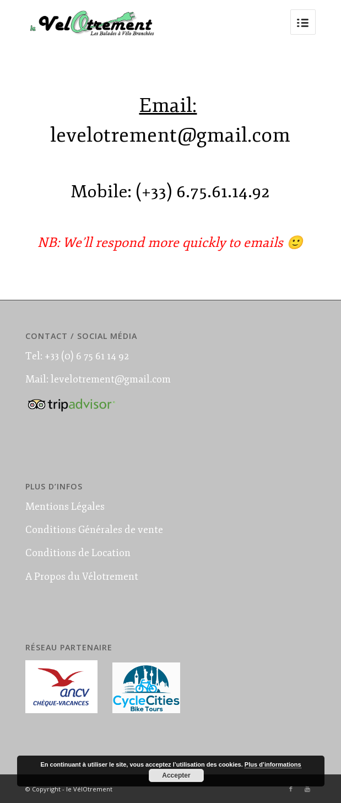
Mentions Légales (65, 506)
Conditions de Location (78, 553)
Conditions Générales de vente (94, 530)
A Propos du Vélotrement (81, 576)
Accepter (176, 775)
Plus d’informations (273, 764)
